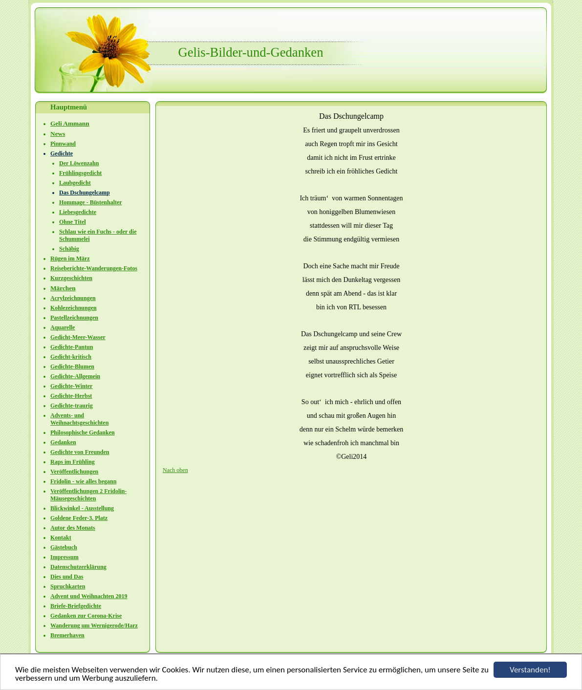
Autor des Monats (72, 527)
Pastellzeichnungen (74, 317)
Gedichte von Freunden (79, 452)
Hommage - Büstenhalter (90, 202)
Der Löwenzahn (79, 163)
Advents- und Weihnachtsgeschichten (79, 419)
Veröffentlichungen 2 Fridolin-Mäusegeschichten (88, 495)
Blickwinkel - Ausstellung (82, 508)
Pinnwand (63, 143)
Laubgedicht (75, 182)
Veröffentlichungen (74, 471)
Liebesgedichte (77, 212)
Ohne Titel (72, 221)
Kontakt (60, 537)
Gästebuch (63, 547)
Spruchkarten (67, 586)
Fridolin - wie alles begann (83, 481)
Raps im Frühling (72, 461)
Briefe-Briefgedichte (75, 606)
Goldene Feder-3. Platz (79, 518)
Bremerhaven (67, 635)
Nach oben (175, 470)
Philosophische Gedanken (82, 432)
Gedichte (61, 153)
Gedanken (63, 442)
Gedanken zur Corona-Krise (86, 615)
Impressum (64, 557)
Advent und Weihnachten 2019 (88, 596)
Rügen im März (70, 258)
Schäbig (69, 248)
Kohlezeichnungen (73, 307)
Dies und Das (66, 576)
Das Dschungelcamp (84, 192)
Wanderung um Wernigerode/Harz (94, 625)
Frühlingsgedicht (80, 173)
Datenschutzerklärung (78, 566)
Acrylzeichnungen (73, 298)
